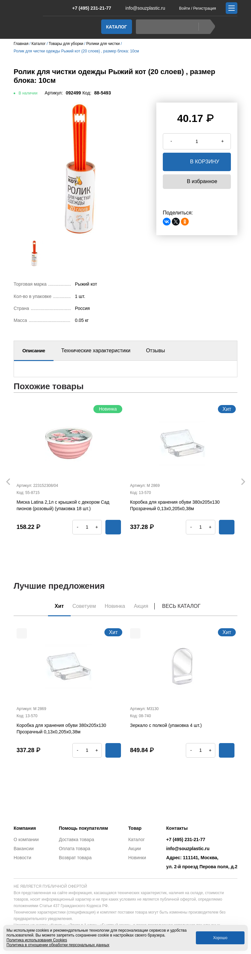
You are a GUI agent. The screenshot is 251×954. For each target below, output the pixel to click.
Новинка (115, 606)
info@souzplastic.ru (141, 8)
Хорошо (220, 938)
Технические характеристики (96, 350)
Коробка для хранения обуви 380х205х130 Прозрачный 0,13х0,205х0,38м (175, 505)
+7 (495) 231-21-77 (88, 8)
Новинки (137, 857)
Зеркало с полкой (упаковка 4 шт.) (166, 726)
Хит (57, 606)
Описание (34, 350)
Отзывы (155, 350)
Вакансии (24, 848)
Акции (134, 848)
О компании (26, 839)
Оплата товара (74, 848)
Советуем (83, 606)
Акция (143, 606)
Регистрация (204, 8)
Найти (205, 26)
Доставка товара (76, 839)
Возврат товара (75, 857)
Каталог (116, 26)
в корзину (196, 162)
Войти (184, 8)
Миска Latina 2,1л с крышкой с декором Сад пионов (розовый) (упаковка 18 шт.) (63, 505)
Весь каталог (184, 606)
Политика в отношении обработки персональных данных (57, 945)
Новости (22, 857)
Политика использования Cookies (36, 940)
